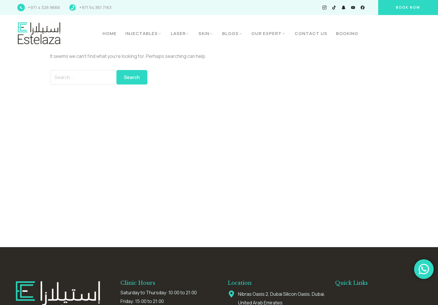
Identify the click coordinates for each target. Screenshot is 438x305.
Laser (178, 33)
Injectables (141, 33)
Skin (203, 33)
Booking (347, 33)
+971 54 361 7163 (95, 7)
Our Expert (266, 33)
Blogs (230, 33)
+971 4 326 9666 (44, 7)
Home (110, 33)
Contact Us (311, 33)
